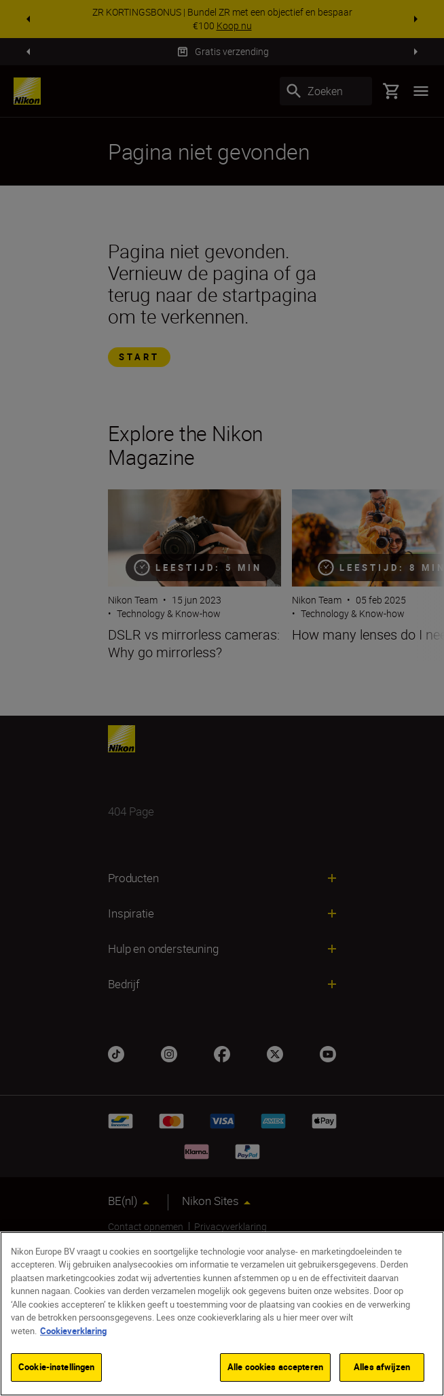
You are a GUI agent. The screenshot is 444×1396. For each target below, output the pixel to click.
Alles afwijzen (382, 1367)
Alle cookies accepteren (275, 1367)
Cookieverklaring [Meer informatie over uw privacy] (73, 1331)
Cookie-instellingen (56, 1367)
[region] (222, 1314)
